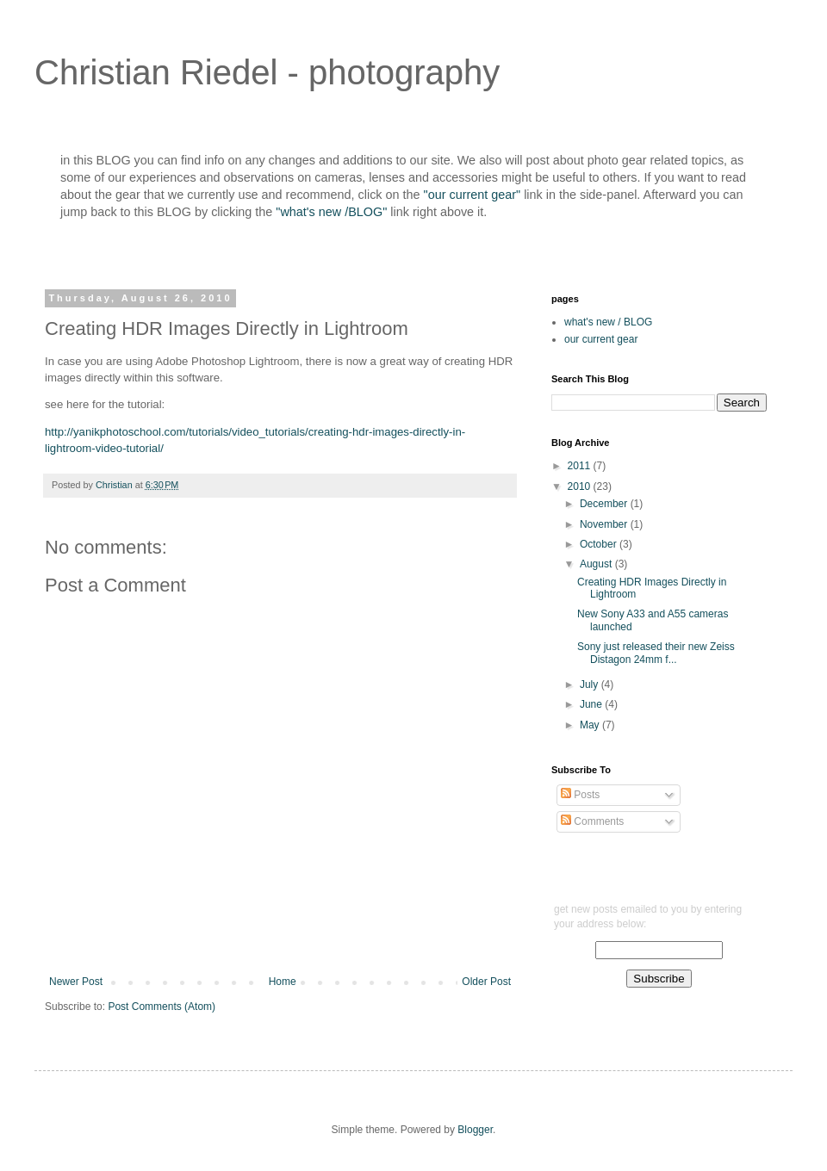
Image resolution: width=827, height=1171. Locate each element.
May (591, 725)
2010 (581, 486)
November (605, 524)
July (590, 684)
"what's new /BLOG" (333, 212)
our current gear (600, 339)
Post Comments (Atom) (161, 1007)
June (592, 704)
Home (282, 982)
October (599, 544)
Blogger (475, 1130)
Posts (580, 795)
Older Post (486, 982)
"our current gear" (472, 194)
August (597, 564)
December (605, 504)
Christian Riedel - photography (267, 72)
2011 (581, 466)
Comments (592, 821)
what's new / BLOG (608, 322)
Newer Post (76, 982)
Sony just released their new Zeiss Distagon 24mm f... (656, 653)
